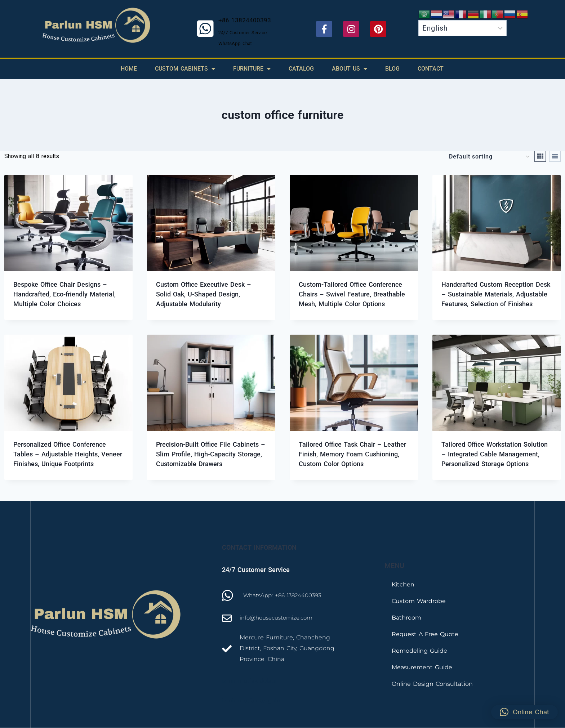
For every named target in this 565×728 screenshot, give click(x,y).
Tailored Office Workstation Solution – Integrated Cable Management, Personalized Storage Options (494, 454)
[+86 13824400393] (205, 28)
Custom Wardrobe (419, 601)
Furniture (252, 68)
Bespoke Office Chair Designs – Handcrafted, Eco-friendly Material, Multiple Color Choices (64, 294)
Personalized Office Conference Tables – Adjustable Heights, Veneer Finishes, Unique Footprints (67, 454)
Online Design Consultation (432, 683)
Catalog (301, 68)
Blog (392, 68)
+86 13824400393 (244, 20)
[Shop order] (489, 157)
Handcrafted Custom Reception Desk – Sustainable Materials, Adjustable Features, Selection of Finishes (495, 294)
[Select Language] (462, 28)
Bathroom (406, 617)
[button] (524, 712)
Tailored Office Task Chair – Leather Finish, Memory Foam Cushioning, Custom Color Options (352, 454)
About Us (349, 68)
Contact (431, 68)
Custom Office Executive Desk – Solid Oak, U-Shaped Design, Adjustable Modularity (203, 294)
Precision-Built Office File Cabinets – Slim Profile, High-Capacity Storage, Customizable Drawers (210, 454)
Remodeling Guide (419, 650)
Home (129, 68)
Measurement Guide (422, 667)
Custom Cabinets (185, 68)
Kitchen (403, 584)
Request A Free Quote (425, 634)
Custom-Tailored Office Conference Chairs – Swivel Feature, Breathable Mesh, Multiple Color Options (352, 294)
